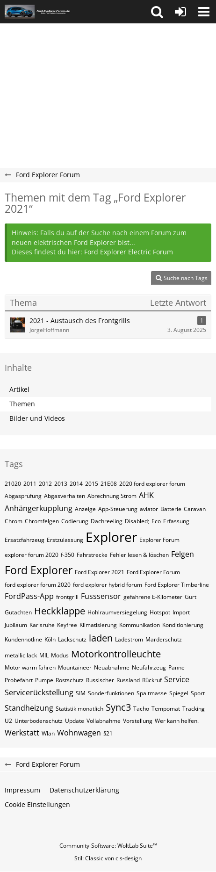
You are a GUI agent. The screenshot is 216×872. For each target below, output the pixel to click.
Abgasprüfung (23, 496)
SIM (81, 693)
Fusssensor (101, 596)
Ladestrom (129, 639)
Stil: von (108, 858)
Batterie (170, 509)
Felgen (182, 554)
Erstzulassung (65, 540)
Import (181, 612)
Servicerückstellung (39, 692)
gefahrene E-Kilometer (152, 597)
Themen (22, 403)
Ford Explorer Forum (153, 572)
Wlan (48, 733)
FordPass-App (29, 596)
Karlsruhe (42, 625)
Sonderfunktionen (111, 693)
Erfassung (176, 521)
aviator (149, 509)
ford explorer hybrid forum (107, 585)
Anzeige (85, 509)
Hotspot (160, 612)
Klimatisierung (98, 625)
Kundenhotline (23, 639)
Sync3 (118, 707)
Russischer (100, 680)
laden (101, 638)
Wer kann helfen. (177, 721)
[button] (157, 11)
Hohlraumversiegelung (117, 612)
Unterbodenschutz (38, 721)
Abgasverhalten (64, 496)
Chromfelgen (42, 521)
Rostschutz (70, 680)
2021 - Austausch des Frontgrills (79, 320)
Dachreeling (106, 521)
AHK (146, 495)
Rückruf (152, 680)
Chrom (13, 521)
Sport (198, 693)
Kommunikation (139, 625)
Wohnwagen (79, 733)
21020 (13, 484)
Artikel (19, 389)
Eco (156, 521)
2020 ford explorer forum (152, 484)
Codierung (74, 521)
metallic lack (21, 655)
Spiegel (178, 693)
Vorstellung (137, 721)
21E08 (109, 484)
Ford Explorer (38, 569)
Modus (60, 655)
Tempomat (165, 709)
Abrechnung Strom (112, 496)
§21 (108, 733)
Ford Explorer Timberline (176, 585)
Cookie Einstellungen (37, 804)
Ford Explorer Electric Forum (128, 251)
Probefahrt (19, 680)
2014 (76, 484)
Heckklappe (59, 611)
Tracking (193, 709)
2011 (29, 484)
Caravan (195, 509)
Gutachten (18, 612)
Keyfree (67, 625)
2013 (60, 484)
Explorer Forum (159, 540)
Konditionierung (182, 625)
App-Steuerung (117, 509)
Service (176, 679)
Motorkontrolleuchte (116, 654)
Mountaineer (75, 667)
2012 (45, 484)
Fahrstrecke (92, 555)
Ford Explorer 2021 (99, 572)
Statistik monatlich (79, 709)
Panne (176, 667)
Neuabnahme (112, 667)
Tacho (141, 709)
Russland (128, 680)
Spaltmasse (152, 693)
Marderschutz (163, 639)
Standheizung (29, 708)
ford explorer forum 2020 (38, 585)
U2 (8, 721)
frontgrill (67, 597)
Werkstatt (22, 733)
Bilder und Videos (37, 418)
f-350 (67, 555)
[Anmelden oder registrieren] (180, 11)
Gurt (190, 597)
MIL (44, 655)
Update (74, 721)
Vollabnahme (103, 721)
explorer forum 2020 (31, 555)
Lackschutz (72, 639)
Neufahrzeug (149, 667)
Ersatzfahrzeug (24, 540)
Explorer (111, 537)
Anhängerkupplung (38, 508)
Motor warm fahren (30, 667)
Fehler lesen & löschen (139, 555)
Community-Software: (108, 846)
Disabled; (137, 521)
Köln (50, 639)
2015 (91, 484)
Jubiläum (16, 625)
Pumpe (44, 680)
